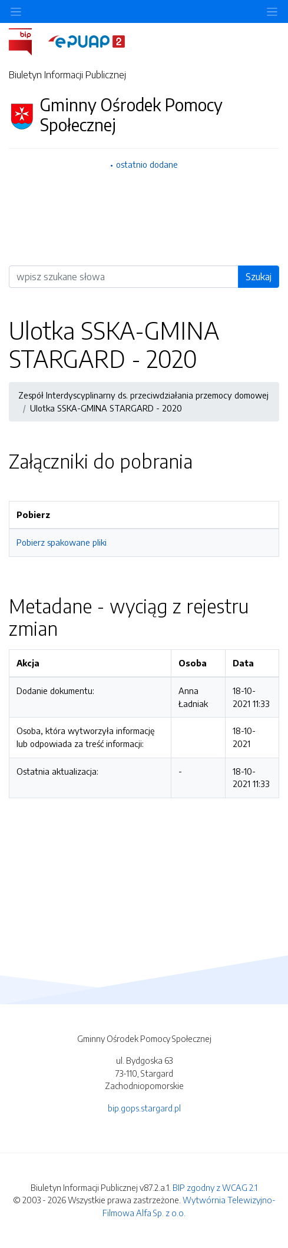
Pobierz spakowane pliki (61, 542)
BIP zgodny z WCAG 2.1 (215, 1187)
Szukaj (259, 277)
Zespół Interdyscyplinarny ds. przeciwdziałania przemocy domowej (143, 395)
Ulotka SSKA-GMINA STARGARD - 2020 (106, 408)
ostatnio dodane (147, 164)
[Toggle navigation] (272, 11)
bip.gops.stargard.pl (144, 1108)
